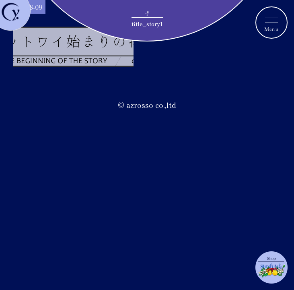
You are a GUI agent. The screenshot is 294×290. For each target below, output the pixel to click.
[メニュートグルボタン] (271, 22)
